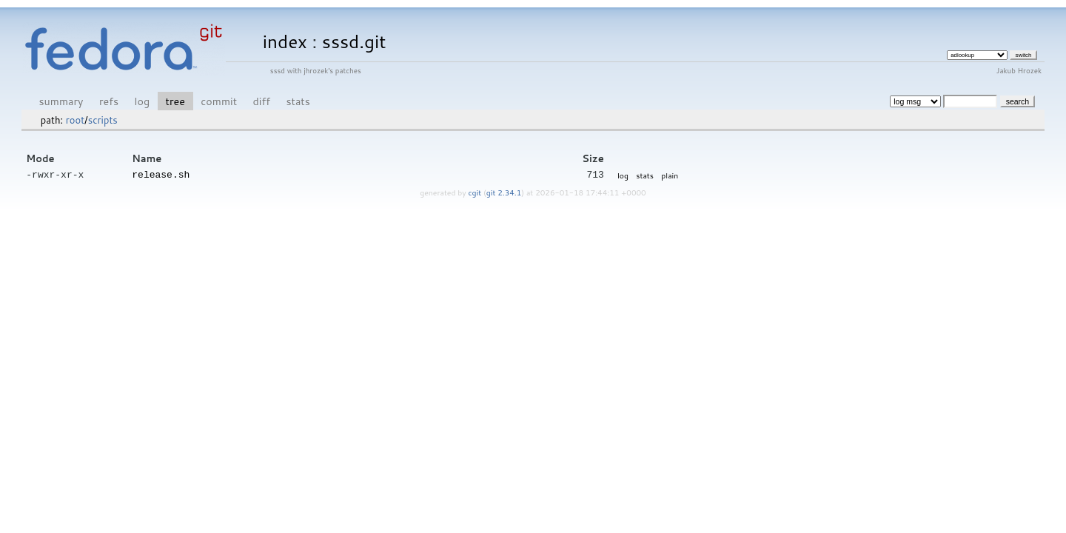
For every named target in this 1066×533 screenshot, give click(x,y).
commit (219, 101)
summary (61, 101)
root (75, 120)
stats (297, 101)
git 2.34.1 (504, 192)
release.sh (161, 174)
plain (669, 175)
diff (261, 101)
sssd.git (354, 41)
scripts (103, 120)
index (285, 41)
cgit (476, 192)
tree (175, 101)
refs (108, 101)
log (142, 101)
